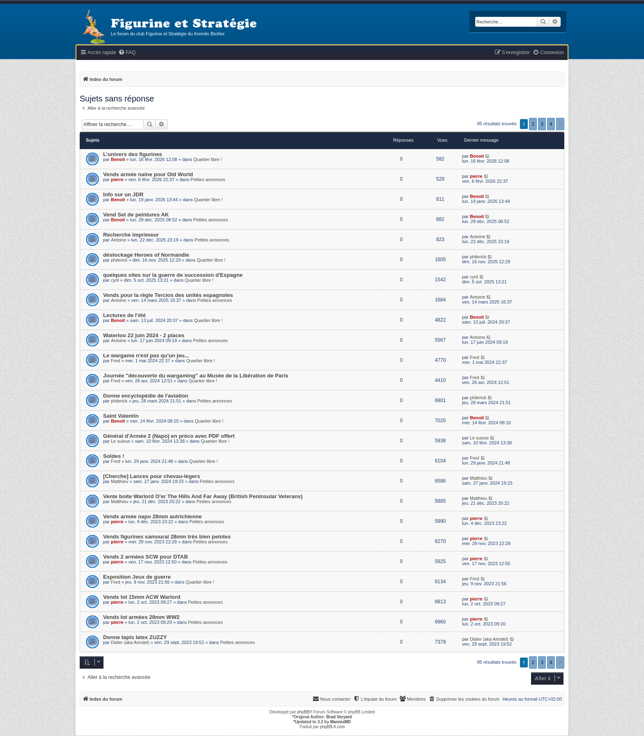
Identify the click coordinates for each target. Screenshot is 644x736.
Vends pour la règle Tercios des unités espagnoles (168, 295)
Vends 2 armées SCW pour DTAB (145, 557)
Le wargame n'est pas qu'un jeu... (146, 355)
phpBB (303, 712)
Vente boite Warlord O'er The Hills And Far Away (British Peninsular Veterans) (203, 496)
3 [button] (541, 123)
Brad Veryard (339, 717)
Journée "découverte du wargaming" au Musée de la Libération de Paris (195, 376)
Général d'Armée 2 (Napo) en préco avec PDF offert (169, 436)
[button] (560, 124)
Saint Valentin (120, 416)
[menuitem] (127, 52)
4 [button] (551, 123)
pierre (117, 179)
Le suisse (120, 441)
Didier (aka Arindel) (130, 642)
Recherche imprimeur (131, 235)
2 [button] (532, 123)
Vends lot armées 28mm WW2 (141, 617)
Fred (115, 360)
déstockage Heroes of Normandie (146, 255)
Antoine (118, 239)
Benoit (118, 159)
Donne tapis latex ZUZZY (135, 637)
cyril (115, 280)
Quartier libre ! (207, 159)
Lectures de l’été (124, 315)
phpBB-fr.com (332, 726)
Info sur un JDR (123, 194)
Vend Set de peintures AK (136, 215)
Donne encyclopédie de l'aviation (146, 396)
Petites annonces (208, 179)
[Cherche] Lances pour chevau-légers (151, 476)
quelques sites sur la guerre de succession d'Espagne (173, 275)
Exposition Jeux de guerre (137, 577)
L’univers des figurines (132, 154)
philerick (119, 260)
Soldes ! (113, 456)
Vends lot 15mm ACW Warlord (141, 597)
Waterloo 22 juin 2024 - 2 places (143, 335)
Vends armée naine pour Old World (148, 174)
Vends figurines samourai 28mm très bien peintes (167, 537)
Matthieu (119, 481)
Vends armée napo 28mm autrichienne (152, 516)
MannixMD (340, 722)
